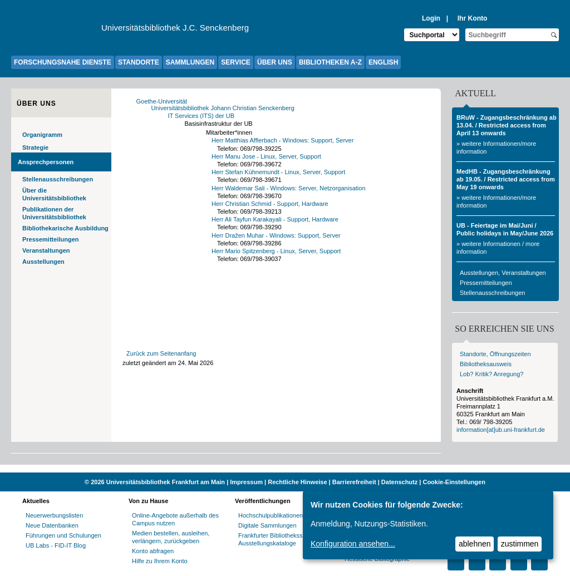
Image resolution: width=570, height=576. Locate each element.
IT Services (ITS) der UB (204, 115)
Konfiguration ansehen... (353, 544)
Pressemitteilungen (50, 239)
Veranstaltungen (46, 250)
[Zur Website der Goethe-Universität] (56, 31)
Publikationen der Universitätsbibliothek (54, 213)
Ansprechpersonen (45, 162)
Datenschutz (399, 482)
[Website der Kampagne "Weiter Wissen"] (285, 468)
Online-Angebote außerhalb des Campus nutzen (175, 519)
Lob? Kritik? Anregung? (491, 374)
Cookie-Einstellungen (453, 482)
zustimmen (520, 543)
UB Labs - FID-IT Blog (56, 545)
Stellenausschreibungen (57, 179)
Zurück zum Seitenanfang (161, 353)
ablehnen (475, 543)
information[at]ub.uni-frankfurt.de (500, 429)
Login (431, 18)
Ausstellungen (43, 261)
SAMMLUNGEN (190, 62)
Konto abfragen (153, 551)
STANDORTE (138, 62)
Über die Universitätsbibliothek (54, 194)
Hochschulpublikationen (270, 515)
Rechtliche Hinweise (297, 482)
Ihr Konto (473, 18)
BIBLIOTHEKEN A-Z (330, 62)
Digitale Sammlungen (267, 525)
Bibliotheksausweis (486, 364)
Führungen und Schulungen (63, 535)
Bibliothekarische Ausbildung (65, 228)
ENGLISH (383, 62)
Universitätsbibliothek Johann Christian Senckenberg (226, 108)
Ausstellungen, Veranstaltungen (503, 272)
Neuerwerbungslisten (54, 515)
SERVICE (235, 62)
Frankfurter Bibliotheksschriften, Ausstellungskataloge (281, 539)
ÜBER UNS (274, 62)
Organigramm (42, 134)
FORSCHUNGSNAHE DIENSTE (62, 62)
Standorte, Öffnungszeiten (495, 354)
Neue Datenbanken (52, 525)
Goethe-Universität (165, 101)
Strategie (35, 147)
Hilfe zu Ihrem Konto (160, 561)
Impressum (246, 482)
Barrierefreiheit (354, 482)
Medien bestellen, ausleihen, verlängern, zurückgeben (170, 537)
